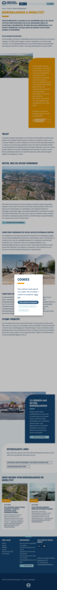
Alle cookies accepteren (28, 302)
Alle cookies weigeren (27, 306)
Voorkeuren (23, 310)
